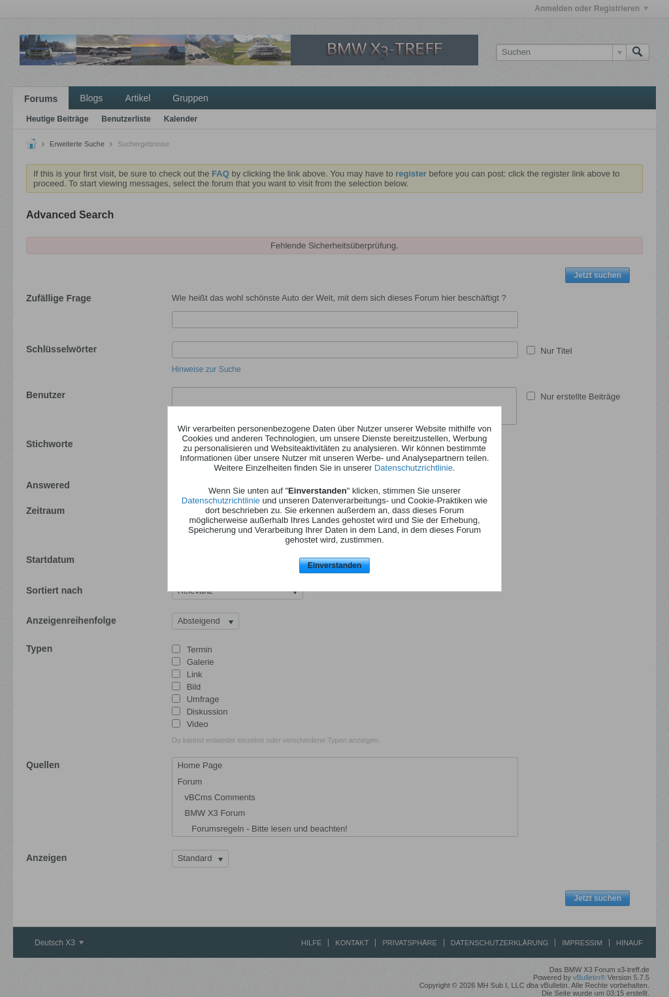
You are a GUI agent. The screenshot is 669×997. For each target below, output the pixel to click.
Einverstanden (335, 565)
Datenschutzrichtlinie (413, 468)
